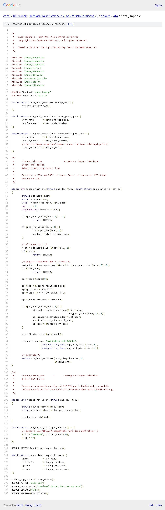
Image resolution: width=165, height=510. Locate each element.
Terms (37, 505)
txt (151, 504)
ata (115, 16)
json (159, 504)
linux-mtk (20, 16)
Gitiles (20, 505)
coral (6, 16)
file (70, 24)
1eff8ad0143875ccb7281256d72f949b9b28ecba (61, 16)
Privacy (29, 505)
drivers (105, 16)
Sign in (158, 5)
